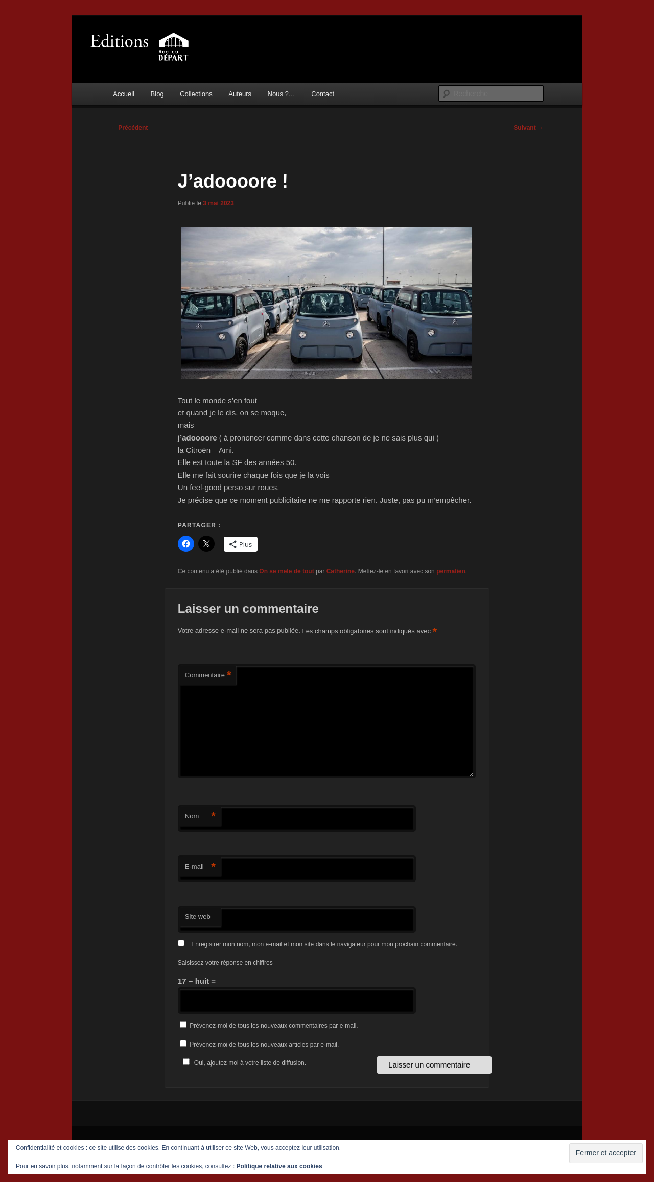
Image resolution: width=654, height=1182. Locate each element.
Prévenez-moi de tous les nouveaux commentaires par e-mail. (274, 1025)
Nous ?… (281, 94)
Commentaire (208, 675)
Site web (198, 916)
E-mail (200, 867)
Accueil (123, 94)
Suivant (528, 127)
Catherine (340, 571)
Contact (322, 94)
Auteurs (239, 94)
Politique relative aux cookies (279, 1166)
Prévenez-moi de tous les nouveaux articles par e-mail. (264, 1044)
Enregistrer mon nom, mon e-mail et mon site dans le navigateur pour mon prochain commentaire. (324, 944)
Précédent (129, 127)
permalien (450, 571)
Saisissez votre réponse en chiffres (225, 962)
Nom (200, 816)
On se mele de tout (286, 571)
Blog (157, 94)
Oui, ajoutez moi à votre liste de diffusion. (243, 1063)
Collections (196, 94)
